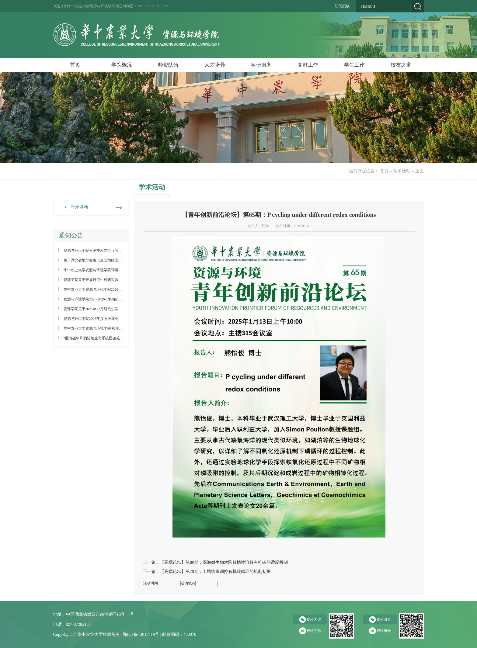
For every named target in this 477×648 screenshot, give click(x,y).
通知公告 (71, 235)
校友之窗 (401, 65)
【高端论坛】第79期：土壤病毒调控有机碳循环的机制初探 (215, 571)
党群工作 (308, 65)
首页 (75, 65)
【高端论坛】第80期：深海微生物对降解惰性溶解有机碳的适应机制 (224, 562)
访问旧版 (342, 6)
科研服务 (261, 65)
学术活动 (401, 171)
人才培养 (214, 65)
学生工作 (354, 65)
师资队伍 (168, 65)
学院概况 (121, 65)
